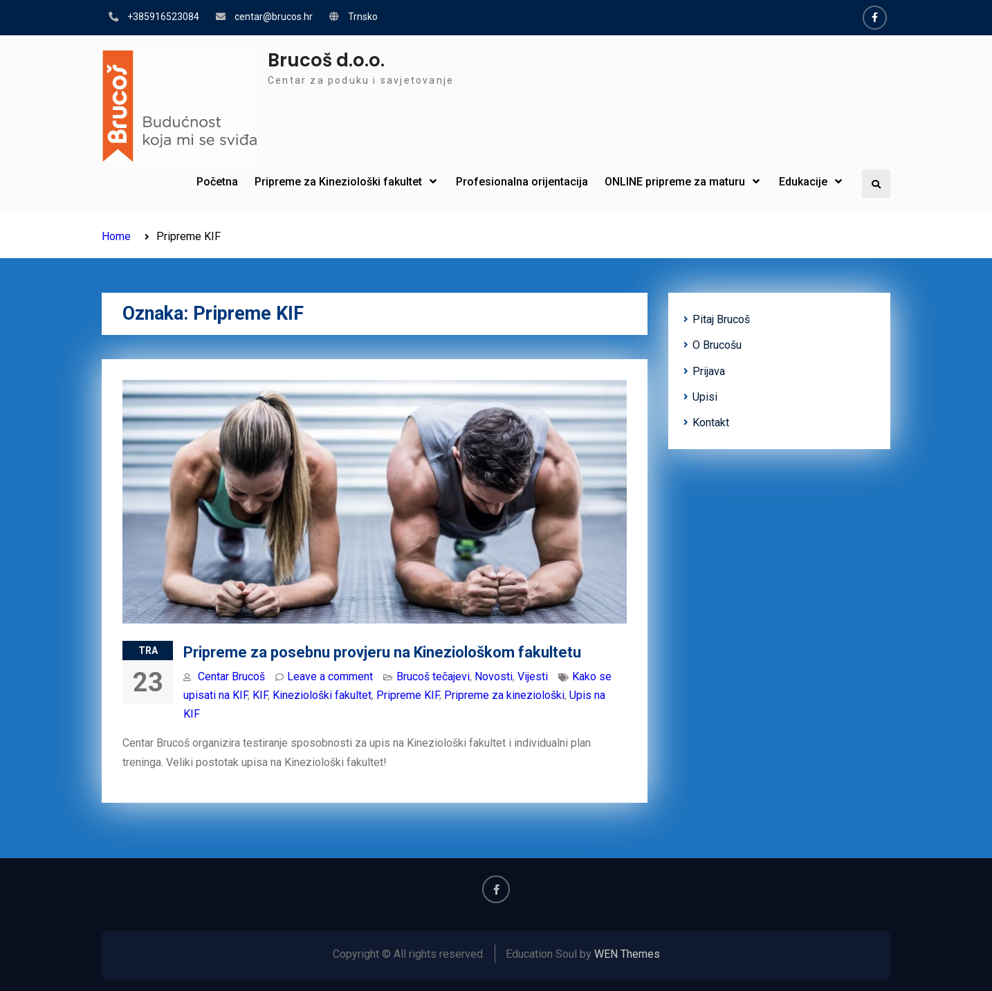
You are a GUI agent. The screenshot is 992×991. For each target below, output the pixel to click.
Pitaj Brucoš (721, 319)
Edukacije (803, 181)
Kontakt (710, 422)
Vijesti (532, 676)
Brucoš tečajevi (433, 676)
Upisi (704, 396)
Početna (217, 181)
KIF (260, 695)
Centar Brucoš (231, 676)
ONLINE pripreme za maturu (675, 181)
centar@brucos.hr (274, 16)
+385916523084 (163, 16)
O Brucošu (717, 345)
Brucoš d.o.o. (326, 60)
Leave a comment (330, 676)
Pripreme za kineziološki (504, 695)
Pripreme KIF (407, 695)
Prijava (708, 371)
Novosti (494, 676)
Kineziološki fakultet (322, 695)
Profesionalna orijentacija (522, 181)
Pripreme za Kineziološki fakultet (338, 181)
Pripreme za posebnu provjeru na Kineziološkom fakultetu (382, 652)
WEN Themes (627, 954)
